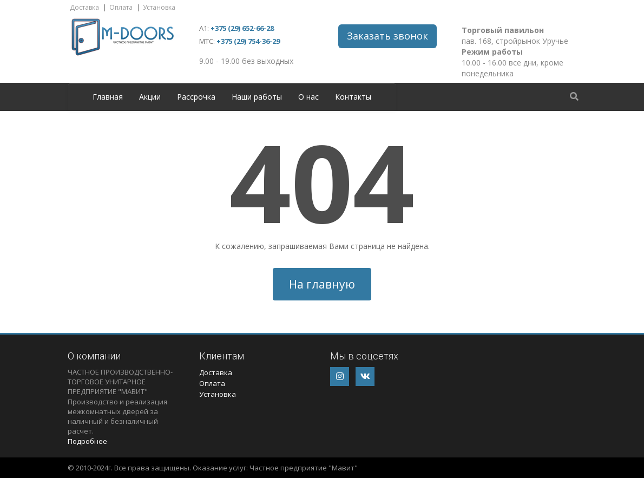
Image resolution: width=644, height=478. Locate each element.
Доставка (84, 7)
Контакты (353, 96)
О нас (308, 96)
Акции (150, 96)
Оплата (121, 7)
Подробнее (87, 441)
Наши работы (257, 96)
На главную (322, 284)
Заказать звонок (387, 35)
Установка (159, 7)
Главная (108, 96)
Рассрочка (196, 96)
